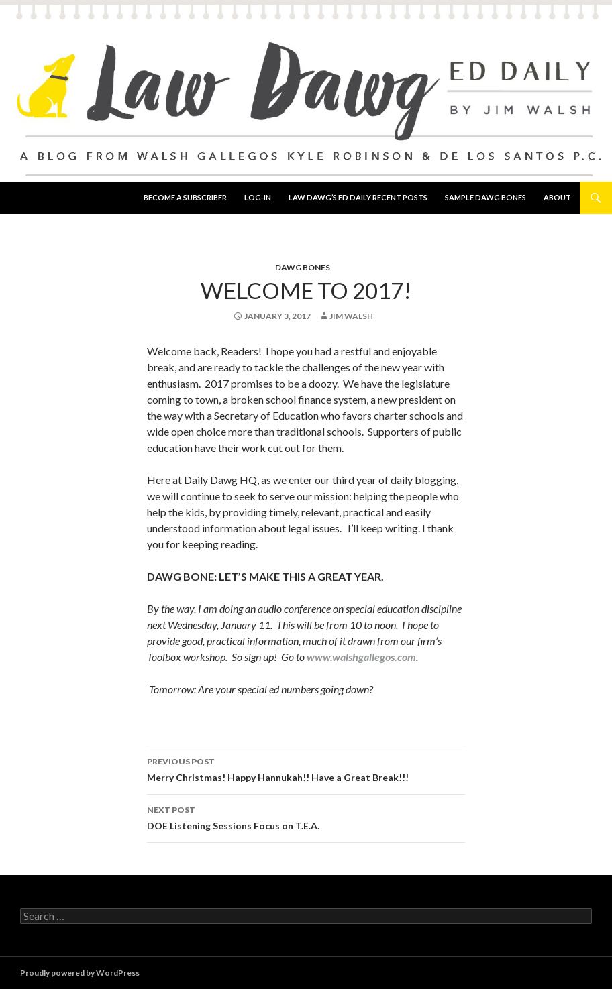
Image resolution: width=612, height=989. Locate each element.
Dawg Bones (302, 267)
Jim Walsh (351, 316)
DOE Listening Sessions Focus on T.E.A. (306, 816)
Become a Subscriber (185, 197)
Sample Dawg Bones (485, 197)
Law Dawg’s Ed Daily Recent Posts (358, 197)
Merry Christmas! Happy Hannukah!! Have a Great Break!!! (306, 768)
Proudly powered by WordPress (80, 973)
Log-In (257, 197)
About (557, 197)
